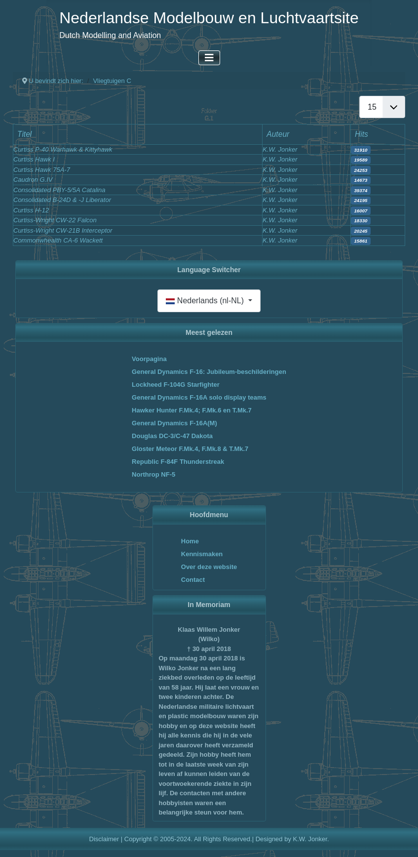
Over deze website (209, 567)
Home (190, 541)
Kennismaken (202, 554)
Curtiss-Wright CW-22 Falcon (55, 220)
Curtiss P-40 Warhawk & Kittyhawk (63, 149)
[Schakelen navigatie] (209, 57)
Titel (24, 134)
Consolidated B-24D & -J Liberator (62, 200)
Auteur (277, 134)
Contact (193, 579)
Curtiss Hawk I (34, 159)
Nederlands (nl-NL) (206, 300)
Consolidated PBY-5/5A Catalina (59, 190)
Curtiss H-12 (31, 210)
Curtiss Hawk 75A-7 (41, 169)
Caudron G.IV (33, 179)
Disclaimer (104, 839)
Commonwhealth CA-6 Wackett (58, 240)
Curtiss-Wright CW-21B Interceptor (63, 230)
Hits (361, 134)
